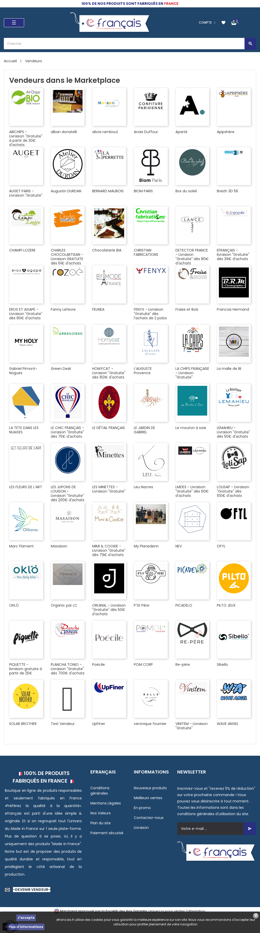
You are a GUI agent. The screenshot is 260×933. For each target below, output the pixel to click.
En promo (142, 807)
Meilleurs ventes (148, 797)
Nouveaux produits (150, 787)
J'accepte (26, 917)
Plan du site (100, 823)
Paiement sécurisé (106, 832)
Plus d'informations (26, 927)
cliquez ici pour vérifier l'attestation (176, 911)
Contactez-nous (149, 817)
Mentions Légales (105, 803)
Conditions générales (99, 790)
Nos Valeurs (100, 813)
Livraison (141, 827)
